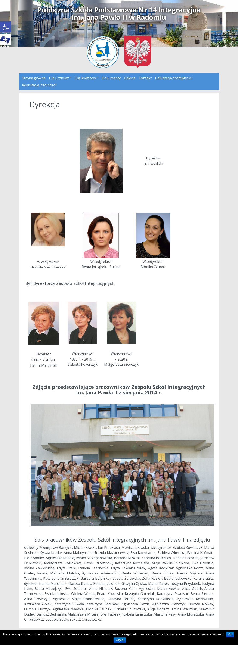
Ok (230, 634)
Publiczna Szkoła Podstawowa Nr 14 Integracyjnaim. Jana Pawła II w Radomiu (119, 13)
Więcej (120, 640)
